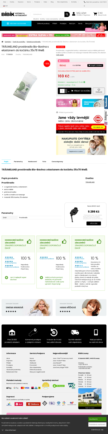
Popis (6, 161)
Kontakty (74, 2)
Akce (4, 2)
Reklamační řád (11, 372)
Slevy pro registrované (37, 372)
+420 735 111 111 (83, 364)
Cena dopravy (59, 161)
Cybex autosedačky (52, 19)
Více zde (93, 223)
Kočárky (42, 19)
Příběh (54, 23)
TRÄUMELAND (27, 54)
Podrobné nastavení (97, 424)
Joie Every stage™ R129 (60, 367)
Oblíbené (33, 363)
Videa (45, 2)
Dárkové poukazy (43, 23)
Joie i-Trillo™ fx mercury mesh (63, 358)
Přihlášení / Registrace (83, 15)
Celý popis (60, 55)
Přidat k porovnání (64, 112)
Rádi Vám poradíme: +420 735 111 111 (95, 4)
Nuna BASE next (93, 206)
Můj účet (81, 13)
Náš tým (72, 23)
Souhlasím (93, 419)
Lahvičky (61, 19)
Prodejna (37, 2)
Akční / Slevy (94, 30)
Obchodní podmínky (13, 369)
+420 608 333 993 (84, 368)
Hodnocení (33, 161)
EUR (5, 6)
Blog (52, 2)
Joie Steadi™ (57, 363)
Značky (12, 2)
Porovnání (33, 365)
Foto (45, 161)
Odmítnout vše (97, 430)
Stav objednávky (62, 2)
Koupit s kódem (95, 65)
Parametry (18, 161)
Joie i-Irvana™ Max (59, 361)
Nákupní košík (102, 15)
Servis (29, 2)
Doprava (20, 2)
